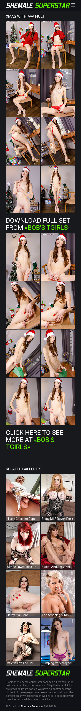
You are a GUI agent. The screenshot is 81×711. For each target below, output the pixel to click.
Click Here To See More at (34, 440)
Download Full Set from (38, 224)
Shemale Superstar (32, 706)
